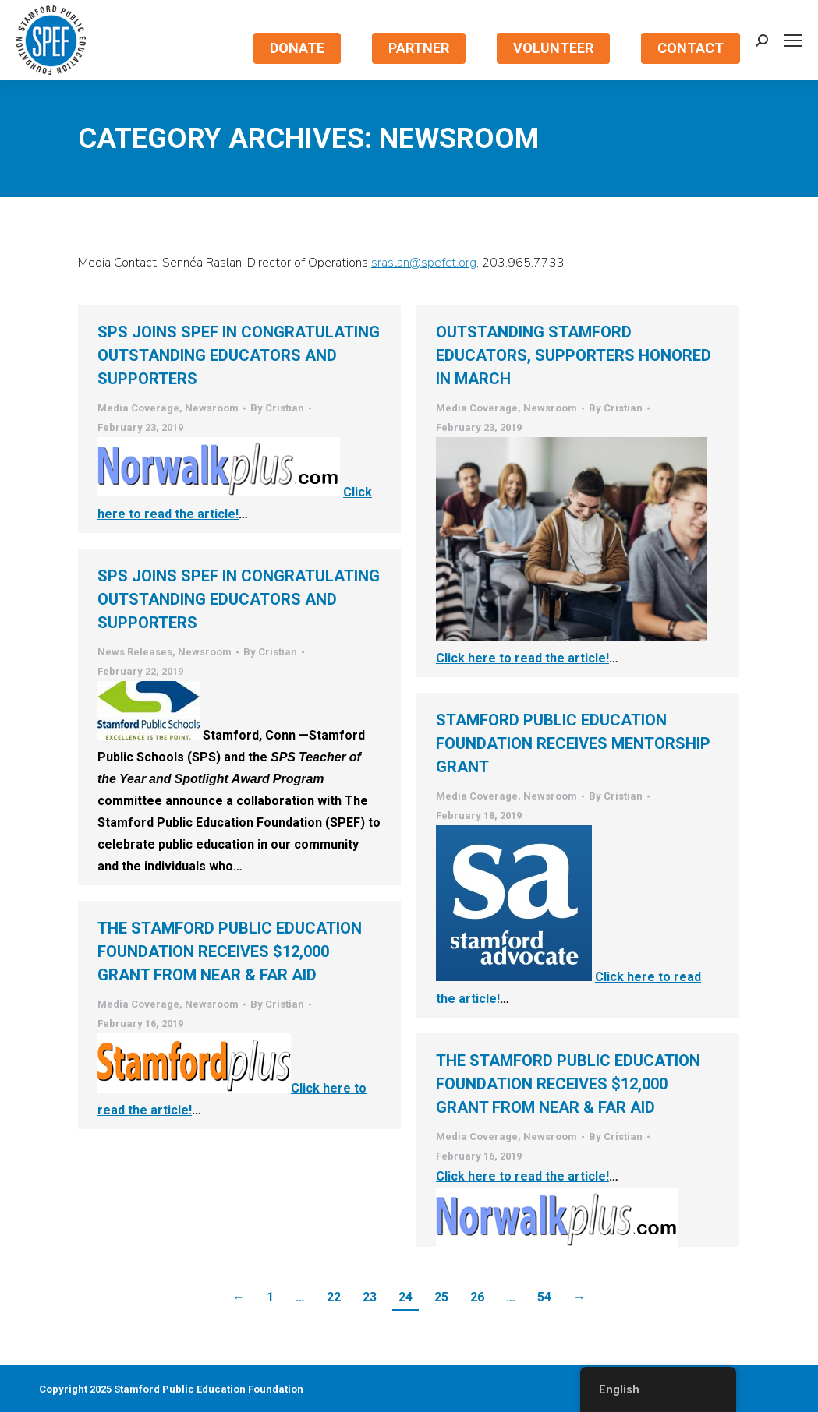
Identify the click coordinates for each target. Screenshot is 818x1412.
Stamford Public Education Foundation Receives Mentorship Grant (573, 743)
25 (441, 1297)
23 (370, 1297)
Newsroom (212, 408)
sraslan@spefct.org (423, 262)
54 (544, 1297)
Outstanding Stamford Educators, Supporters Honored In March (573, 355)
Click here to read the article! (234, 503)
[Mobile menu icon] (793, 40)
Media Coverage (138, 408)
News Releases (134, 652)
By (277, 408)
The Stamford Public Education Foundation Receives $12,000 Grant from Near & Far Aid (229, 951)
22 (334, 1297)
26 (477, 1297)
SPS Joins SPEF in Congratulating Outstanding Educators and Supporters (238, 355)
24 (405, 1297)
